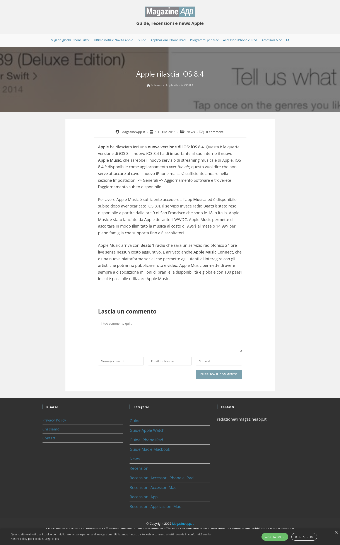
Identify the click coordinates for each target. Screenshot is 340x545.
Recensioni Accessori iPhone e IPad (161, 477)
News (190, 132)
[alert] (170, 537)
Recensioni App (144, 496)
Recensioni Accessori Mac (153, 487)
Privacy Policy (54, 420)
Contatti (49, 438)
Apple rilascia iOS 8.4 (179, 85)
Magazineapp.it (183, 523)
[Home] (148, 85)
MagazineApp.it (133, 132)
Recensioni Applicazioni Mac (155, 506)
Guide (135, 420)
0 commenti (215, 132)
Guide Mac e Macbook (150, 449)
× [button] (336, 532)
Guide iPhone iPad (146, 439)
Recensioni (139, 468)
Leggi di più (51, 539)
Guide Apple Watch (147, 430)
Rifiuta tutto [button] (304, 536)
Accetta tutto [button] (275, 536)
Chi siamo (51, 429)
